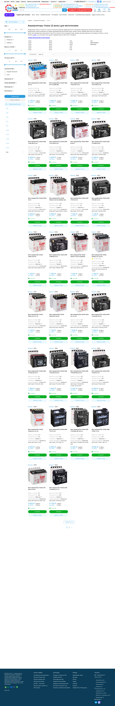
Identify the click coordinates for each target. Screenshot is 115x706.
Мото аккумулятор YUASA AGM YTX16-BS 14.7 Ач (58, 488)
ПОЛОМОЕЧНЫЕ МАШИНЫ (83, 14)
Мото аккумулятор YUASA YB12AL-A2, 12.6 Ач (99, 255)
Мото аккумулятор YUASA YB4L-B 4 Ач (37, 83)
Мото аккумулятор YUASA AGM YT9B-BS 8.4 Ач (58, 255)
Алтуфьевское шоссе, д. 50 (96, 6)
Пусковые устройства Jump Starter (61, 687)
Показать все (69, 522)
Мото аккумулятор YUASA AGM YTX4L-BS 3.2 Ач (79, 83)
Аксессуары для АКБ (58, 679)
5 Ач (7, 117)
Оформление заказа (78, 675)
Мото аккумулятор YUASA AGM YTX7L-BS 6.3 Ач (58, 142)
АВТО (33, 14)
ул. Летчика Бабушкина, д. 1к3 (65, 4)
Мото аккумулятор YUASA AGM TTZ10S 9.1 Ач (100, 371)
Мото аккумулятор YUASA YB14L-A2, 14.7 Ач (35, 315)
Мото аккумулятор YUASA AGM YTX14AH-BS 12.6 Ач (79, 371)
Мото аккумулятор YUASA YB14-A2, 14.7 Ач (80, 315)
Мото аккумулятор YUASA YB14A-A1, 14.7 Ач (35, 430)
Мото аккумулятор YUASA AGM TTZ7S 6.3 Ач (79, 199)
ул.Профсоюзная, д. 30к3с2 (66, 7)
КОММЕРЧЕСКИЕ (45, 14)
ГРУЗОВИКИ (54, 14)
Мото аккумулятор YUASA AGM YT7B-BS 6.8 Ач (100, 142)
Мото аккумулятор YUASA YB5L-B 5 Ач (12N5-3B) (58, 83)
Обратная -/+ (10, 39)
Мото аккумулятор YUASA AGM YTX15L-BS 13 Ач (37, 371)
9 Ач (7, 126)
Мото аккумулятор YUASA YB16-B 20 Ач (80, 142)
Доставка (6, 1)
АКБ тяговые (37, 687)
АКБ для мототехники (39, 20)
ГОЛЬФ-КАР (71, 14)
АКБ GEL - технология (39, 683)
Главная (30, 20)
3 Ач (7, 108)
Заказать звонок (107, 1)
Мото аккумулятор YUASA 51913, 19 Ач (37, 199)
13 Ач (7, 143)
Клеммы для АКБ (57, 677)
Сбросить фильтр (15, 100)
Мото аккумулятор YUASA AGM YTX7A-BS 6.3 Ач (100, 83)
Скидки (18, 1)
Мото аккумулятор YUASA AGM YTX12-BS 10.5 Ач (58, 371)
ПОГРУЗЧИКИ (63, 14)
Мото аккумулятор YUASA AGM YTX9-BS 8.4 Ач (100, 199)
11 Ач (7, 134)
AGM (8, 74)
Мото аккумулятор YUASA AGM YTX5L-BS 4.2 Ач (37, 142)
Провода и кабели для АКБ (59, 675)
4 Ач (7, 112)
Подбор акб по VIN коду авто (80, 687)
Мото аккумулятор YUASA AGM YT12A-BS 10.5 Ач (100, 315)
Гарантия (23, 1)
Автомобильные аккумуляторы (41, 675)
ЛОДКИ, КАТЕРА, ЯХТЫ (98, 14)
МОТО (37, 14)
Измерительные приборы (59, 681)
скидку (35, 35)
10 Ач (7, 130)
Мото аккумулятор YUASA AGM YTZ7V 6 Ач (58, 430)
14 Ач (7, 147)
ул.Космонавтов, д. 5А (28, 7)
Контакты (75, 685)
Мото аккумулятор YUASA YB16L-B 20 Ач (35, 255)
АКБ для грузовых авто (39, 679)
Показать (13, 96)
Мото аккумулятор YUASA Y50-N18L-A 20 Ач (37, 488)
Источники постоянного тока (60, 685)
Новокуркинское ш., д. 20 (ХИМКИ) (68, 6)
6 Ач (7, 121)
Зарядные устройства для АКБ (60, 683)
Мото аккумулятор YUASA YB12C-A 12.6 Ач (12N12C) (78, 255)
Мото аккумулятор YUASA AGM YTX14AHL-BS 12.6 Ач (79, 430)
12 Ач (7, 139)
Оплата (12, 1)
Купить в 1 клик (37, 112)
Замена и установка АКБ (33, 1)
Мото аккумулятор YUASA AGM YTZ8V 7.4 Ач (100, 430)
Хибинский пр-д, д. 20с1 (96, 4)
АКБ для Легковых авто (39, 677)
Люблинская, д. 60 (27, 6)
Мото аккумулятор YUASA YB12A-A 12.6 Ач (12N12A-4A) (57, 199)
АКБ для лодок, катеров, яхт (41, 685)
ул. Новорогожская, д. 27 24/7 (34, 4)
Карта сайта (6, 690)
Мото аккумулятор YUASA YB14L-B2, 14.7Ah (56, 315)
